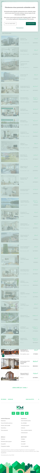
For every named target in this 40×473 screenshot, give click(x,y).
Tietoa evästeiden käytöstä (26, 430)
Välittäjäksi (23, 441)
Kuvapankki (3, 443)
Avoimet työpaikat (24, 446)
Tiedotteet (3, 439)
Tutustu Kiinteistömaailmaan (6, 423)
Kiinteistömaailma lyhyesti (6, 441)
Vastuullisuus (3, 427)
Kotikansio (23, 427)
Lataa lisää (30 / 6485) (19, 387)
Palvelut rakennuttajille (5, 425)
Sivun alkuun (38, 399)
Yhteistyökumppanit (25, 425)
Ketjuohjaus (3, 420)
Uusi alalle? (23, 443)
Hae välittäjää (24, 423)
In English (10, 399)
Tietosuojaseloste (4, 430)
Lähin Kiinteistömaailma (26, 420)
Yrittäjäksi (23, 439)
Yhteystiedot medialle (5, 446)
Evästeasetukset (24, 432)
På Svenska (3, 399)
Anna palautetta (30, 399)
